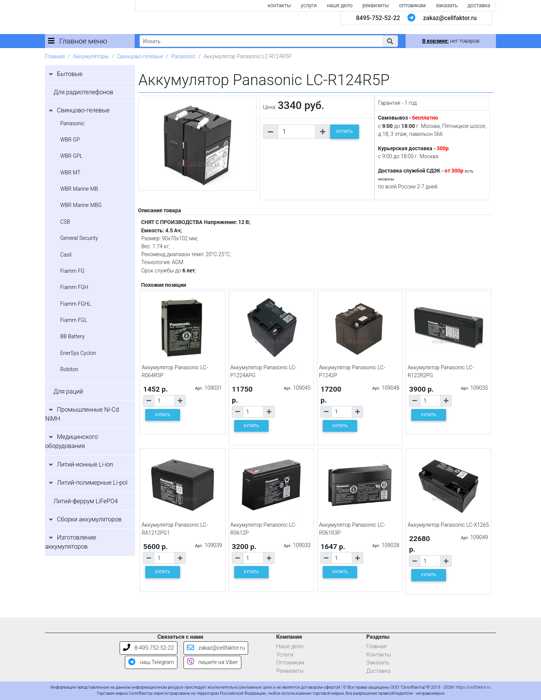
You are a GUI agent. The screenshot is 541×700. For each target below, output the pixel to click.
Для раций (68, 391)
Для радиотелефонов (83, 92)
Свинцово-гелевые (140, 56)
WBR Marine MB (79, 189)
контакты (279, 5)
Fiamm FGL (73, 320)
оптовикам (412, 5)
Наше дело (289, 646)
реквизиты (375, 5)
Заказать (377, 663)
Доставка (378, 671)
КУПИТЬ (344, 131)
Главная (55, 56)
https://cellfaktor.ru (473, 687)
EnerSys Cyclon (78, 353)
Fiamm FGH (74, 287)
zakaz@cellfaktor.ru (450, 18)
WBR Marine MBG (81, 205)
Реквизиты (290, 671)
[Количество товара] (297, 131)
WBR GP (70, 140)
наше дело (340, 5)
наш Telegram (151, 662)
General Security (79, 238)
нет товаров (450, 41)
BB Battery (72, 336)
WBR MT (70, 173)
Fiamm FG (72, 271)
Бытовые (70, 74)
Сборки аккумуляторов (89, 519)
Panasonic (183, 56)
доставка (479, 5)
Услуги (284, 655)
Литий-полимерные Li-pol (92, 482)
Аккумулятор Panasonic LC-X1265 (448, 525)
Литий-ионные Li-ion (85, 464)
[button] (390, 41)
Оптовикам (290, 663)
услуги (309, 5)
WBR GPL (71, 156)
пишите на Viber (212, 662)
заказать (447, 5)
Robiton (69, 369)
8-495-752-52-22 (148, 648)
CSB (65, 222)
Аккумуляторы (91, 56)
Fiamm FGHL (75, 304)
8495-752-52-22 (378, 18)
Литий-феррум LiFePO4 (86, 501)
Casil (66, 255)
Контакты (378, 655)
